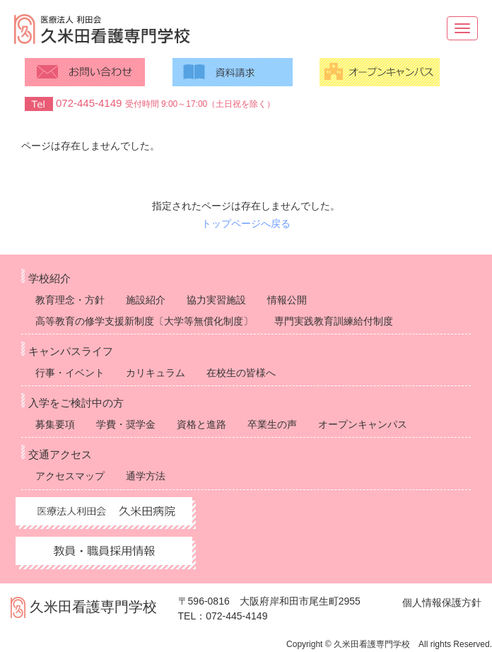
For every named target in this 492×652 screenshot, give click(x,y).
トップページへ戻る (246, 223)
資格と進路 (201, 424)
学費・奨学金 (126, 424)
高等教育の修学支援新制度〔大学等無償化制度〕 (144, 321)
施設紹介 (145, 299)
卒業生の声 (272, 424)
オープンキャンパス (362, 424)
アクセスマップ (70, 476)
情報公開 (287, 299)
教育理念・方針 (70, 299)
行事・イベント (70, 372)
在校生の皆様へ (241, 372)
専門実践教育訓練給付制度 (333, 321)
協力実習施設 (216, 299)
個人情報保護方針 (441, 602)
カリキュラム (155, 372)
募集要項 (55, 424)
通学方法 (145, 476)
